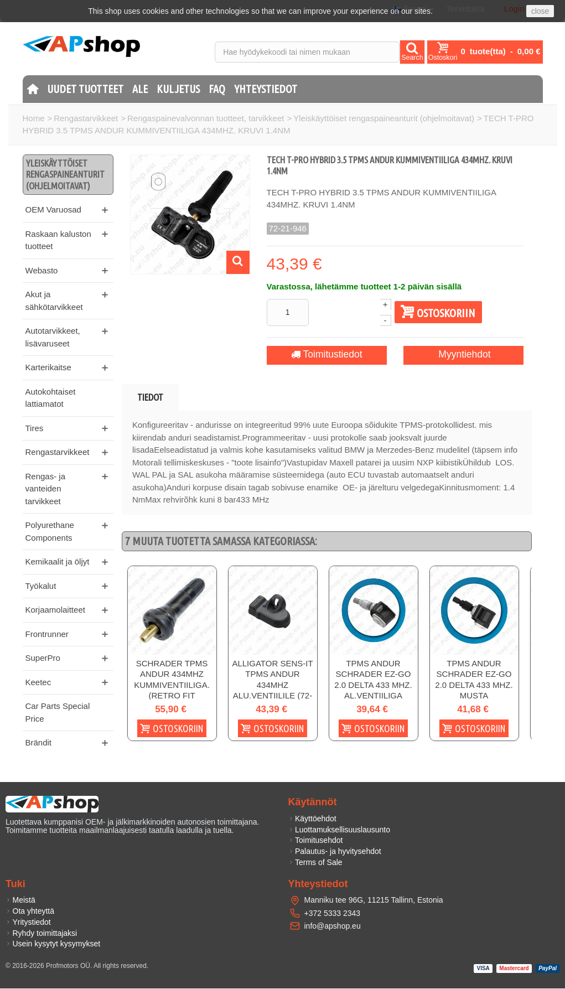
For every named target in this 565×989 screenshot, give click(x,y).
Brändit (38, 742)
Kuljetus (178, 88)
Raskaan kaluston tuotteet (58, 240)
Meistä (20, 900)
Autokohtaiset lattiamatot (50, 398)
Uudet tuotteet (85, 88)
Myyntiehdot (456, 354)
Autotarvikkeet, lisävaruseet (52, 337)
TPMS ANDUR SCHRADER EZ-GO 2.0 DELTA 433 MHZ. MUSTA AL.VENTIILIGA (473, 685)
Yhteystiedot (265, 88)
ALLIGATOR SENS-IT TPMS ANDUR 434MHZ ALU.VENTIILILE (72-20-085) (272, 685)
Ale (140, 88)
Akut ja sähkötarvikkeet (54, 300)
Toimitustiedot (323, 354)
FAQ (217, 88)
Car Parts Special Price (57, 712)
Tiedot (150, 397)
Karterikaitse (48, 367)
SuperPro (42, 657)
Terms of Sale (315, 862)
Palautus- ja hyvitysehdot (334, 851)
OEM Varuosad (53, 209)
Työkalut (40, 586)
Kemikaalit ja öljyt (57, 561)
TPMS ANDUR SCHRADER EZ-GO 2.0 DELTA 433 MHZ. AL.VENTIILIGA (373, 680)
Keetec (38, 682)
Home (34, 118)
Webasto (41, 270)
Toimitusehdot (315, 840)
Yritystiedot (28, 922)
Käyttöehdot (312, 818)
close (540, 11)
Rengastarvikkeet (86, 118)
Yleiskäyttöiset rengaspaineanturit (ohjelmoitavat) (383, 118)
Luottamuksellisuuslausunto (339, 829)
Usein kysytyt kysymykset (53, 944)
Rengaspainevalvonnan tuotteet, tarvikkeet (205, 118)
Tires (34, 428)
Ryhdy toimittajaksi (41, 933)
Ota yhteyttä (30, 911)
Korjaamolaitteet (55, 609)
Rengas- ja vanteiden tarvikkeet (45, 489)
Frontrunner (47, 634)
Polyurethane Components (49, 531)
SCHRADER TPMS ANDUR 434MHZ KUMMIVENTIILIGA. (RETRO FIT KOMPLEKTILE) (172, 685)
